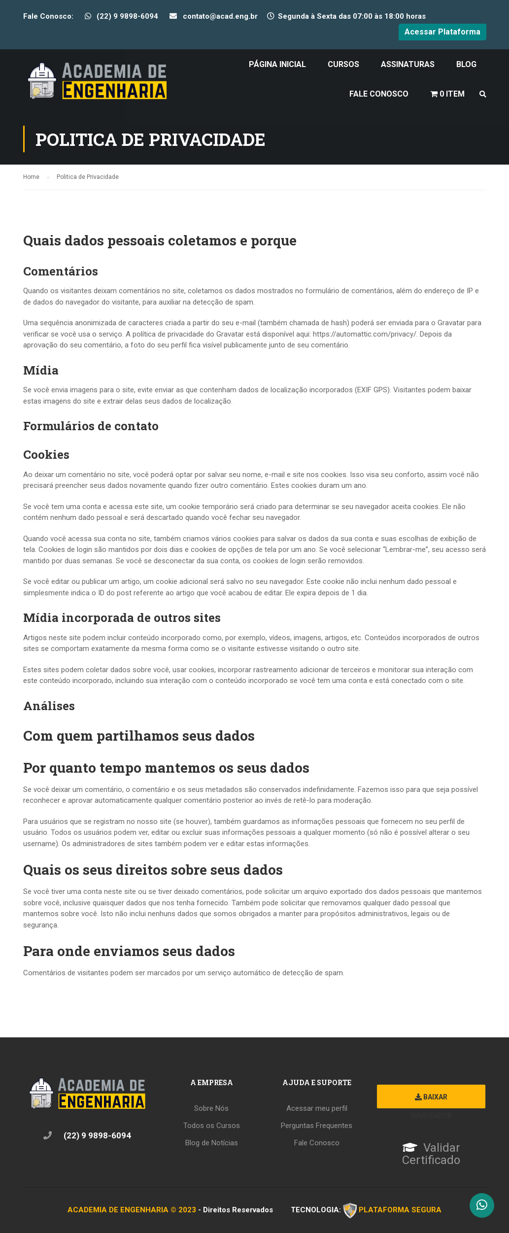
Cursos (343, 64)
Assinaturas (408, 64)
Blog (466, 64)
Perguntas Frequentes (316, 1125)
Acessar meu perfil (316, 1108)
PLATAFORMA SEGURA (400, 1209)
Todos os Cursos (211, 1125)
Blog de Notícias (211, 1142)
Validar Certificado (431, 1154)
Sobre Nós (211, 1108)
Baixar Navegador (431, 1101)
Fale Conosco (378, 94)
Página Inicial (277, 64)
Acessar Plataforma (442, 31)
